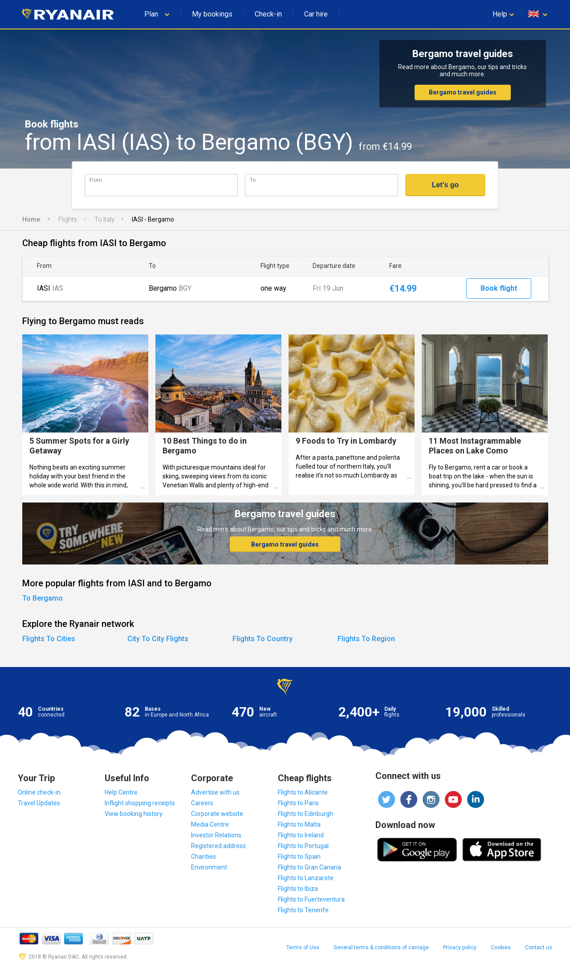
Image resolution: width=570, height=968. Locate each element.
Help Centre (121, 792)
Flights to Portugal (303, 845)
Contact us (538, 947)
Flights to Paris (298, 803)
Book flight (498, 288)
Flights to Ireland (301, 835)
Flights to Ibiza (298, 888)
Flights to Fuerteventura (311, 899)
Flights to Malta (299, 824)
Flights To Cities (48, 638)
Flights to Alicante (303, 792)
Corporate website (217, 813)
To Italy (104, 219)
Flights (67, 219)
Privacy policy (459, 947)
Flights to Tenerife (303, 910)
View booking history (134, 813)
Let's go (445, 185)
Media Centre (210, 824)
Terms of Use (302, 947)
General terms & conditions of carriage (381, 947)
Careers (202, 803)
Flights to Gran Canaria (309, 867)
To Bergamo (42, 598)
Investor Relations (216, 835)
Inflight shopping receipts (140, 803)
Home (31, 219)
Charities (203, 856)
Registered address (218, 845)
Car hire (316, 14)
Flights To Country (262, 638)
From (96, 180)
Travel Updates (39, 803)
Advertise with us (215, 792)
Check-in (268, 14)
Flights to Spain (299, 856)
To (253, 180)
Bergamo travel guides (463, 92)
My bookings (212, 14)
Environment (209, 867)
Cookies (501, 947)
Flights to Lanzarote (306, 877)
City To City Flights (157, 638)
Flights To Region (366, 638)
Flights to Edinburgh (305, 813)
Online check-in (39, 792)
